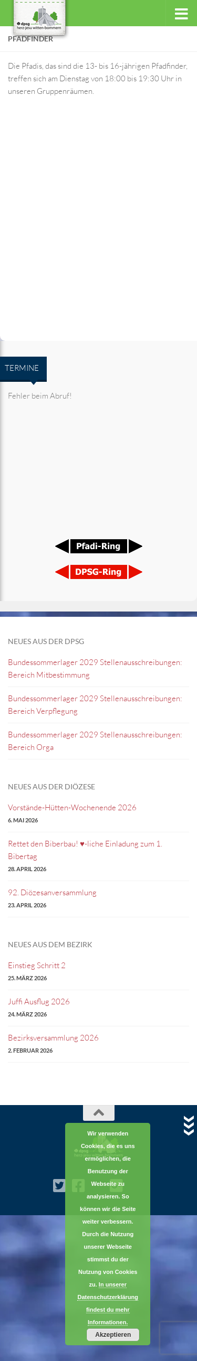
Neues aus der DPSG (46, 641)
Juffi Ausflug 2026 (39, 1001)
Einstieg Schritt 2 (37, 965)
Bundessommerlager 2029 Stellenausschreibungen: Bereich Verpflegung (95, 704)
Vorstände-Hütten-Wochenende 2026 (72, 807)
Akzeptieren (113, 1334)
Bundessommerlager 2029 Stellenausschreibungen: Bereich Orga (95, 741)
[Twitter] (60, 1185)
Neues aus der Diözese (51, 786)
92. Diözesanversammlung (52, 892)
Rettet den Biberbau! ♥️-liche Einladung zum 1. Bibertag (85, 850)
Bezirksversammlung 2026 (53, 1038)
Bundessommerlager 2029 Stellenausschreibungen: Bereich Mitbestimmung (95, 668)
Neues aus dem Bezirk (50, 944)
